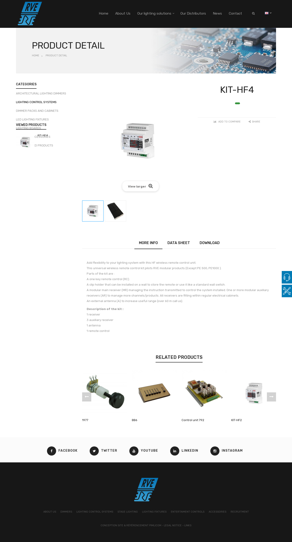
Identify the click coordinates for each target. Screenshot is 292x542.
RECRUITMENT (240, 511)
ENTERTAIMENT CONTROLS (187, 511)
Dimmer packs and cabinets (37, 112)
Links (187, 525)
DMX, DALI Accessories (33, 138)
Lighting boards (28, 130)
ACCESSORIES (217, 511)
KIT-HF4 (43, 174)
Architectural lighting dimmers (41, 95)
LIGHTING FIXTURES (154, 511)
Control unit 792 (193, 420)
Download (210, 243)
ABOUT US (49, 511)
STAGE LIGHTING (127, 511)
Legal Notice (173, 525)
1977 (85, 420)
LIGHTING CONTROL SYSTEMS (94, 511)
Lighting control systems (36, 104)
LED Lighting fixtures (32, 121)
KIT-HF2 (236, 420)
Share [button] (254, 121)
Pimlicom (155, 525)
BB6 (134, 420)
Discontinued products (34, 147)
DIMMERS (66, 511)
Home (35, 55)
